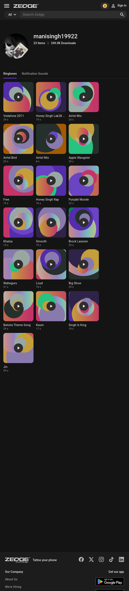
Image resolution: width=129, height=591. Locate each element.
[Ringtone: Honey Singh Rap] (51, 185)
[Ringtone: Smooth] (51, 227)
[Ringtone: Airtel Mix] (84, 101)
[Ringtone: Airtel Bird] (18, 143)
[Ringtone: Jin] (18, 352)
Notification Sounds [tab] (35, 73)
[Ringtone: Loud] (51, 269)
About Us (11, 579)
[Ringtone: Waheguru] (18, 269)
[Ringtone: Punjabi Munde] (84, 185)
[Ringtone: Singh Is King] (84, 310)
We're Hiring (13, 586)
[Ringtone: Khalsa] (18, 227)
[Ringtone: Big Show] (84, 269)
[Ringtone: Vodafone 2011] (18, 101)
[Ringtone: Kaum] (51, 310)
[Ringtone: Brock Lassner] (84, 227)
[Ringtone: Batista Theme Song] (18, 310)
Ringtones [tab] (10, 73)
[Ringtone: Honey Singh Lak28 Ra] (51, 101)
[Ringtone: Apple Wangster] (84, 143)
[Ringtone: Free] (18, 185)
